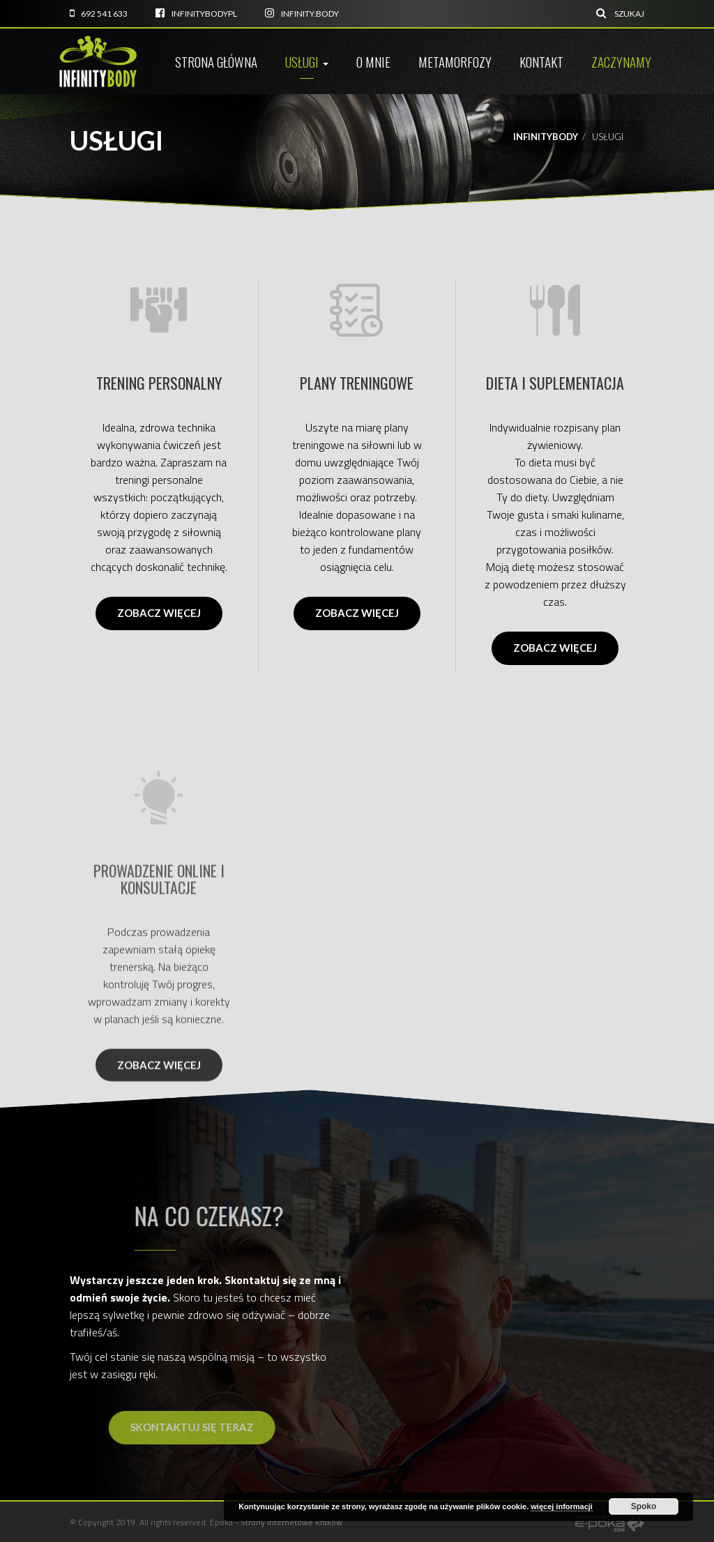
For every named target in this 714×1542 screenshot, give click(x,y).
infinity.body (302, 13)
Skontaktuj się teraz (240, 1427)
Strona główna (216, 61)
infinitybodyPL (196, 13)
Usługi (306, 61)
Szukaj (620, 13)
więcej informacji (562, 1506)
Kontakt (541, 61)
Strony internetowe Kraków (291, 1522)
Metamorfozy (455, 61)
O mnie (373, 61)
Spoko (644, 1506)
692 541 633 (99, 13)
